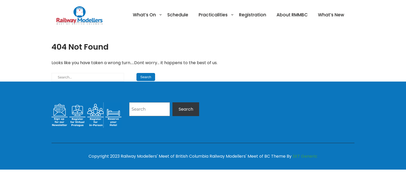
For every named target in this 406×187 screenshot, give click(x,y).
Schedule (177, 15)
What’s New (331, 15)
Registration (252, 15)
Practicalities (213, 15)
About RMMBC (292, 15)
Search (186, 109)
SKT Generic (305, 156)
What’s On (144, 15)
